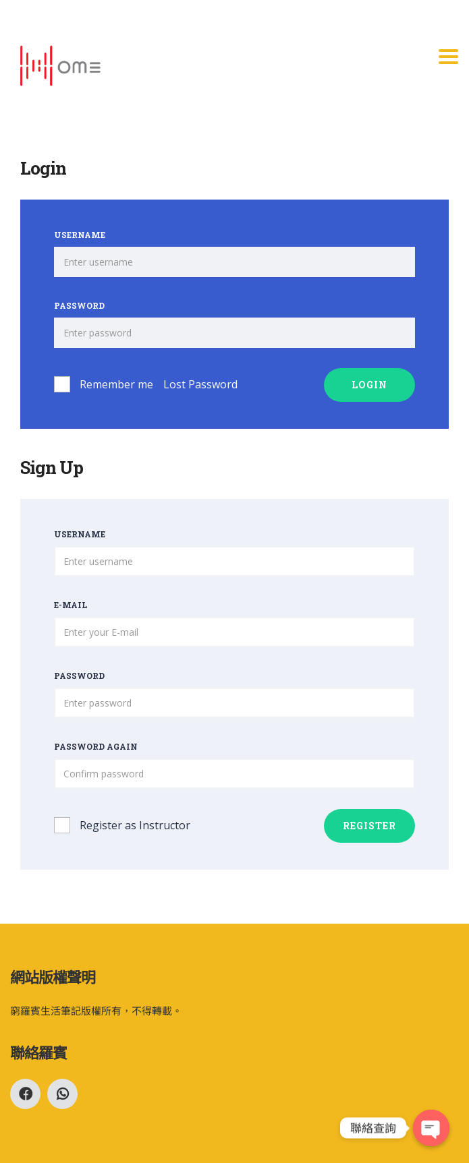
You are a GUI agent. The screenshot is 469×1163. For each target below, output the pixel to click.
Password (79, 305)
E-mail (70, 604)
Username (79, 234)
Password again (96, 746)
